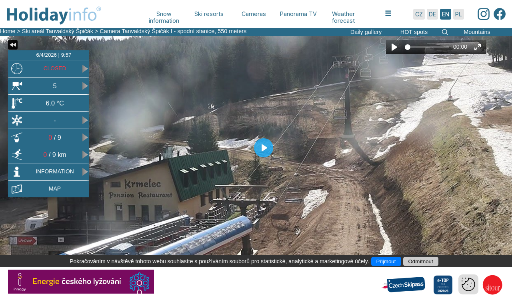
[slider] (427, 47)
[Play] (394, 47)
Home (7, 31)
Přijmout (386, 261)
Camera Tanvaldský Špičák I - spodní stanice (157, 31)
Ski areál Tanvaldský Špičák (57, 31)
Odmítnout (420, 261)
